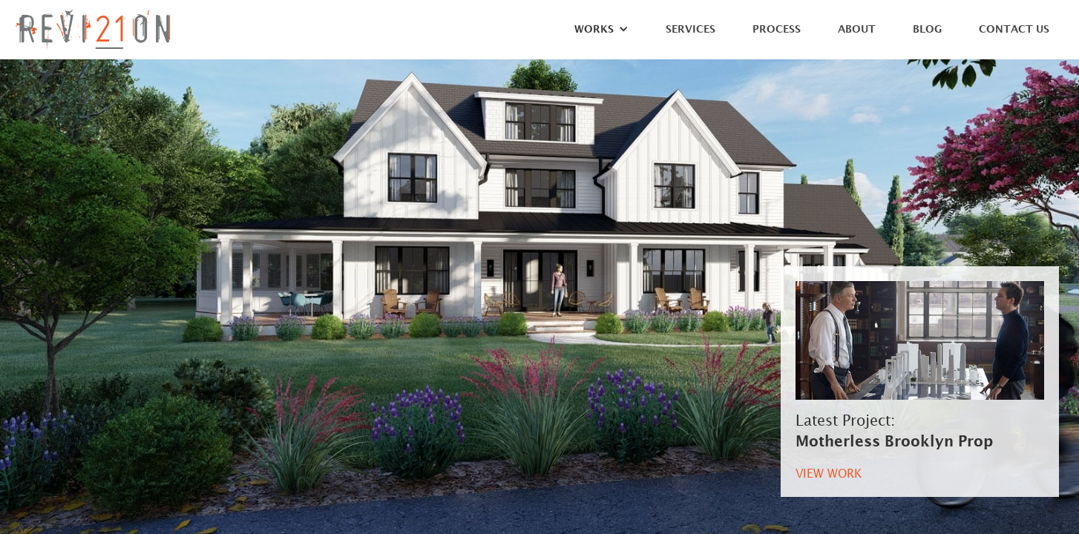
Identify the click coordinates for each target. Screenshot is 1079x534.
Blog (927, 29)
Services (690, 29)
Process (776, 29)
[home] (93, 29)
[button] (594, 33)
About (857, 29)
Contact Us (1014, 29)
